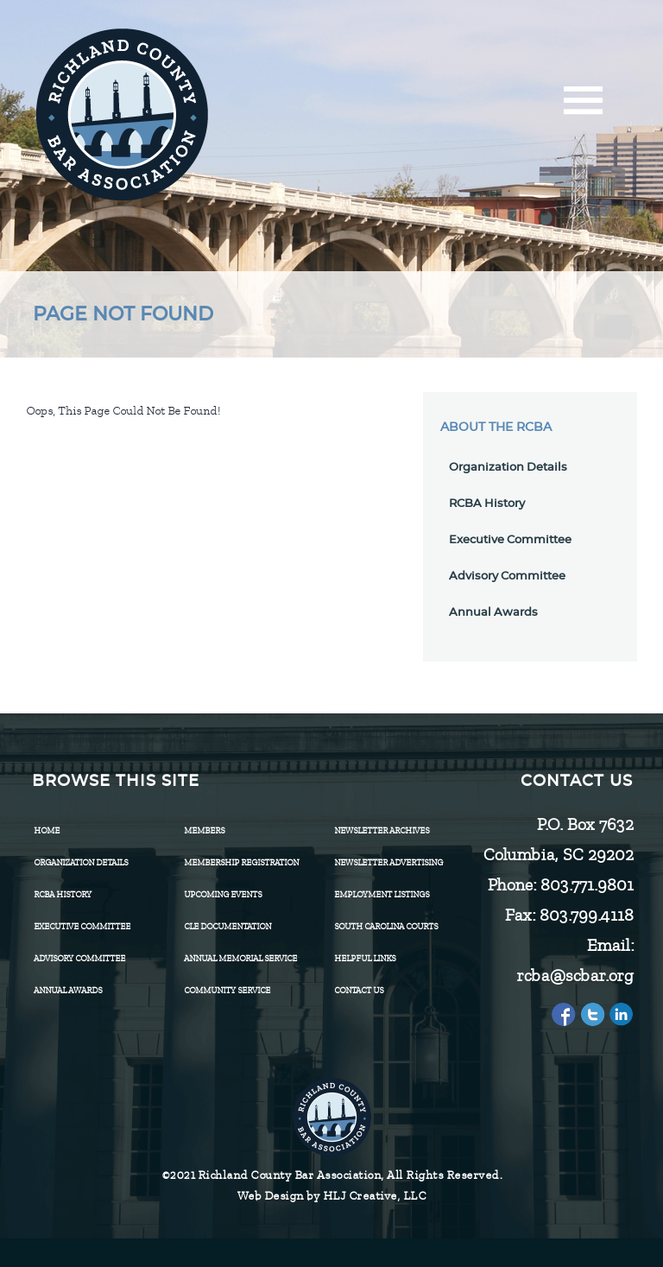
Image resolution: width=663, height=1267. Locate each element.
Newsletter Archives (381, 830)
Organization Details (508, 467)
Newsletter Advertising (388, 862)
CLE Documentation (227, 926)
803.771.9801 (586, 885)
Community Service (227, 990)
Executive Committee (510, 540)
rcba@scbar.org (574, 975)
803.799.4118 (586, 915)
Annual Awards (493, 612)
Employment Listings (381, 894)
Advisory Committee (507, 576)
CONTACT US (358, 990)
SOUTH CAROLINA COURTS (386, 926)
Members (204, 830)
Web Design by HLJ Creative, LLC (331, 1195)
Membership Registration (241, 862)
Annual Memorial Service (240, 958)
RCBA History (487, 504)
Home (47, 830)
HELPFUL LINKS (364, 958)
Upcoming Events (223, 894)
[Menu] (583, 105)
